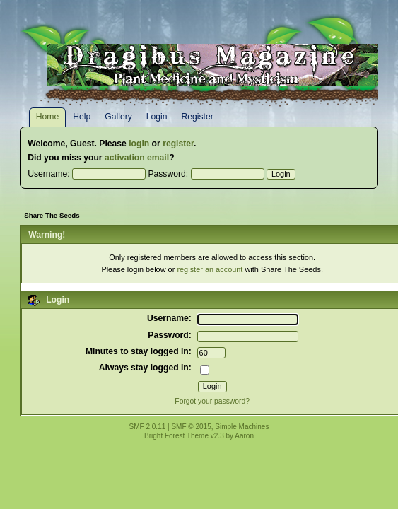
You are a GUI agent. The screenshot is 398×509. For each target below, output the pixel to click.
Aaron (244, 436)
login (139, 143)
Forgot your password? (212, 401)
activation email (137, 158)
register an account (209, 269)
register (178, 143)
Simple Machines (242, 427)
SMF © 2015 (191, 427)
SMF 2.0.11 (147, 427)
